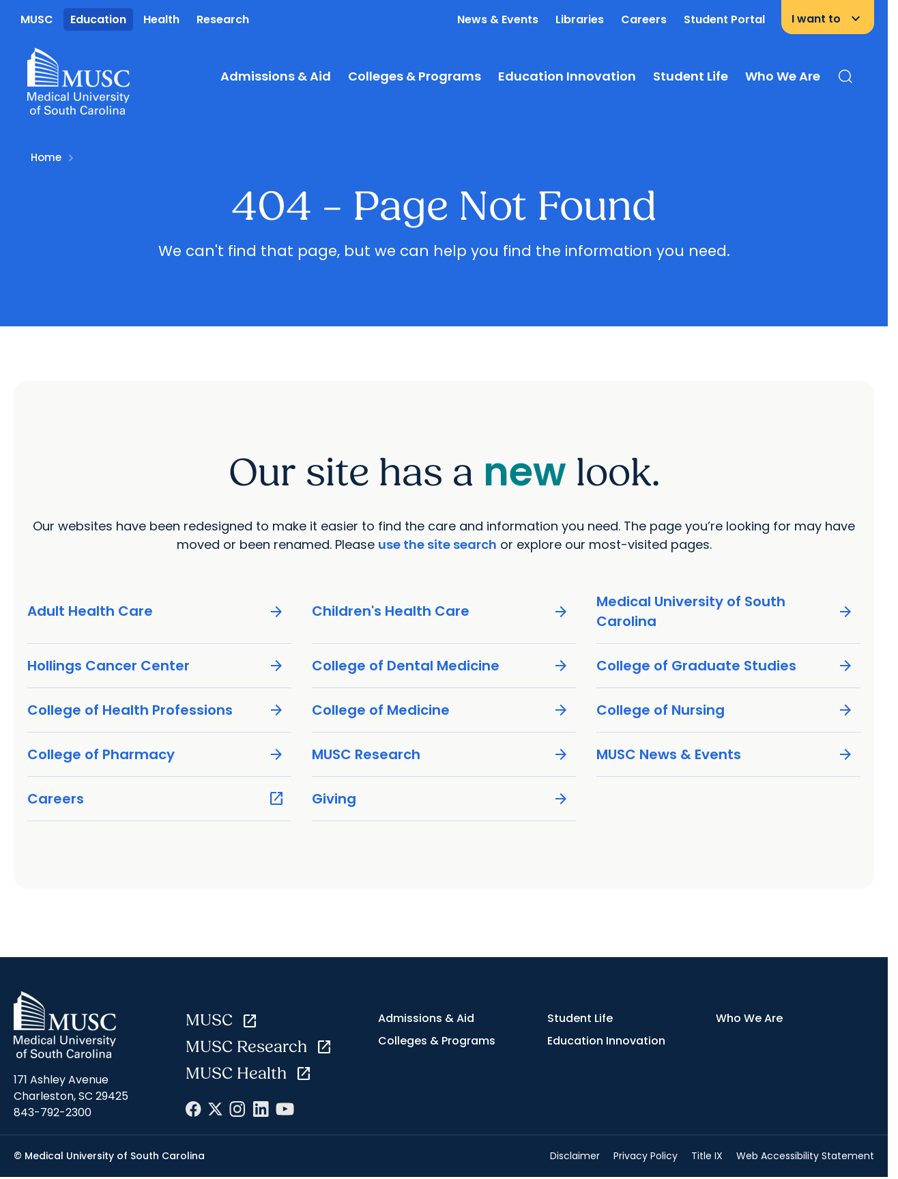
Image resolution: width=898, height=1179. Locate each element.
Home (46, 157)
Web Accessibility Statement (805, 1156)
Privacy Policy (645, 1156)
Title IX (707, 1156)
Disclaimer (575, 1156)
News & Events (497, 19)
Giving (440, 798)
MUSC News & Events (725, 754)
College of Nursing (725, 710)
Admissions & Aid (275, 76)
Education (98, 19)
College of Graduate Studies (725, 665)
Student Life (690, 76)
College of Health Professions (156, 710)
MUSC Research (440, 754)
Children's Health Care (440, 611)
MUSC (36, 19)
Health (161, 19)
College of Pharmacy (156, 754)
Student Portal (724, 19)
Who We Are (782, 76)
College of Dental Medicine (440, 665)
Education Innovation (567, 76)
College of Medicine (440, 710)
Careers (644, 19)
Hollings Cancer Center (156, 665)
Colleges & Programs (414, 76)
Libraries (579, 19)
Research (223, 19)
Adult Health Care (156, 611)
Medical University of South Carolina (725, 610)
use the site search (437, 543)
